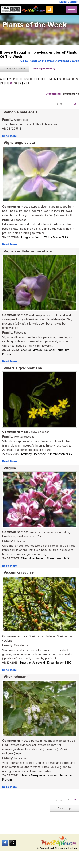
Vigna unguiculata (19, 143)
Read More (9, 136)
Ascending (53, 93)
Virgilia (10, 468)
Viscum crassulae (19, 572)
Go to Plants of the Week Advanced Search (49, 61)
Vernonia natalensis (20, 112)
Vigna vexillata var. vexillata (28, 251)
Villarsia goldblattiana (23, 368)
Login (62, 2)
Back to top (64, 808)
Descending (71, 93)
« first (59, 103)
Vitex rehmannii (17, 677)
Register (72, 2)
